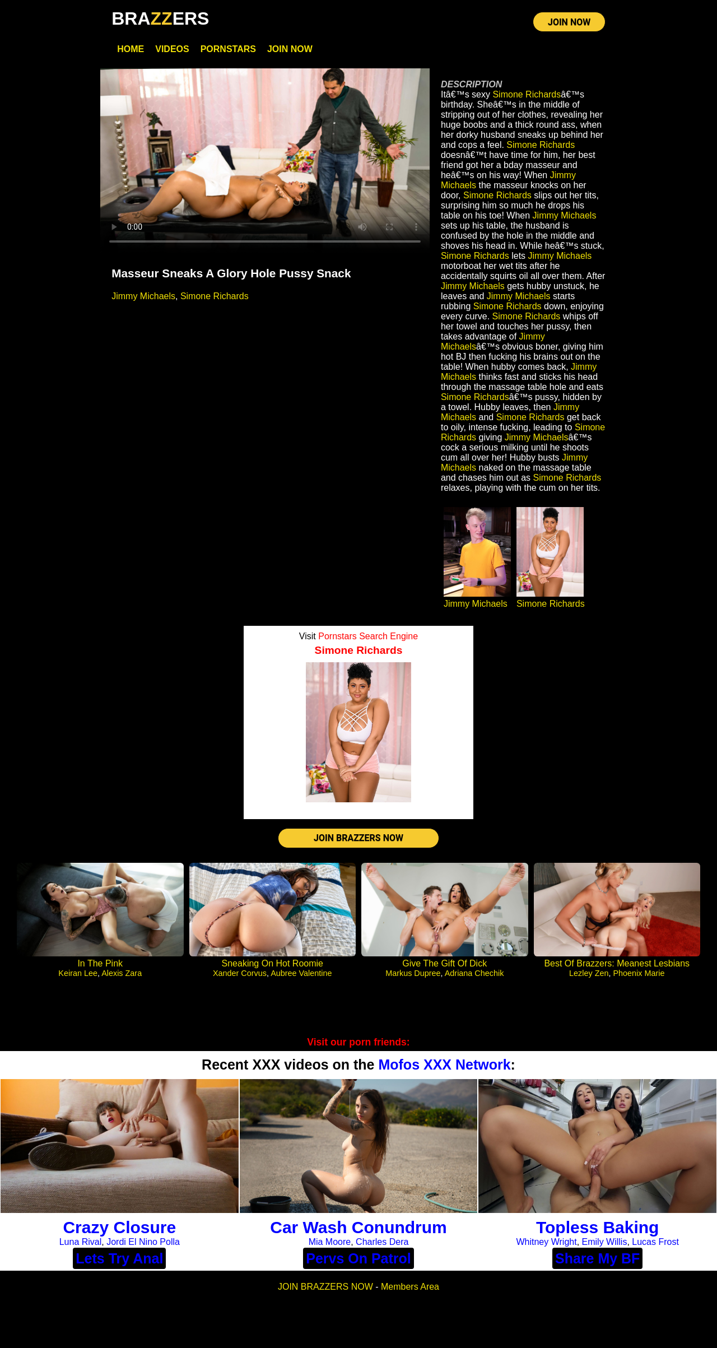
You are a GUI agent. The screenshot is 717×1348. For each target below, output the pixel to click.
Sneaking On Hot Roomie (272, 963)
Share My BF (597, 1258)
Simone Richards (214, 296)
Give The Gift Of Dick (444, 963)
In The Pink (100, 963)
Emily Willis (604, 1242)
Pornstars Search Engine (368, 636)
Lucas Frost (655, 1242)
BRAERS (160, 18)
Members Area (410, 1286)
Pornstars (228, 49)
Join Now (290, 49)
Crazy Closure (119, 1227)
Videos (172, 49)
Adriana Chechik (474, 973)
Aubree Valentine (301, 973)
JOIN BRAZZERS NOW (358, 838)
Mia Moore (330, 1242)
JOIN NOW (569, 22)
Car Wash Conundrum (358, 1227)
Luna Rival (80, 1242)
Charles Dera (382, 1242)
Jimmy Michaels (143, 296)
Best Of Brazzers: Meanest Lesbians (617, 963)
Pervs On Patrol (358, 1258)
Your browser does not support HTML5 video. (265, 161)
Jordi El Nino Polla (143, 1242)
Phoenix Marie (638, 973)
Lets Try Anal (119, 1258)
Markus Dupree (412, 973)
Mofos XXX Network (444, 1064)
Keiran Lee (77, 973)
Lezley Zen (588, 973)
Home (130, 49)
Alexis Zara (121, 973)
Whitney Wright (546, 1242)
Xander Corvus (240, 973)
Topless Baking (597, 1227)
